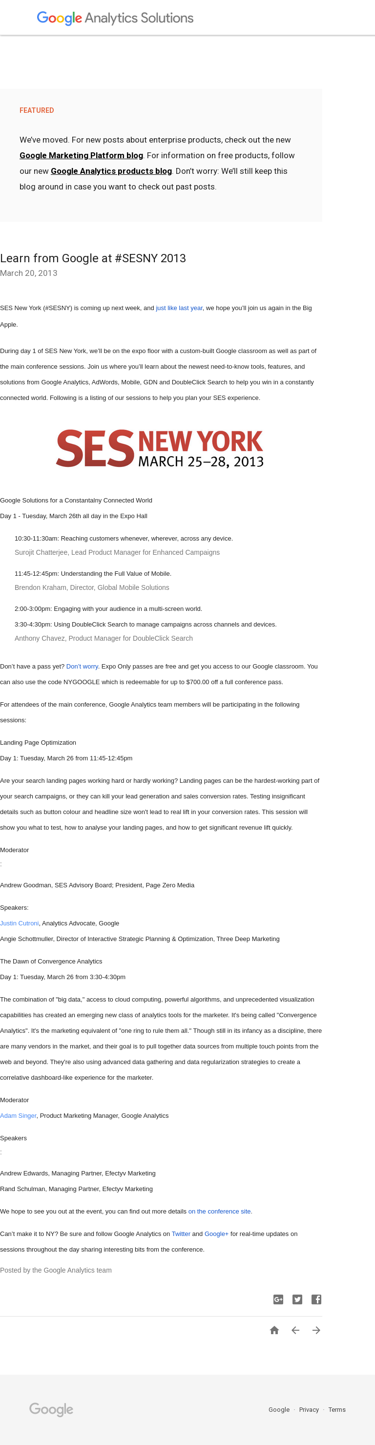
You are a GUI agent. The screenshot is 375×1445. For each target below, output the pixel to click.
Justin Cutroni (19, 923)
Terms (337, 1409)
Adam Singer (18, 1115)
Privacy (309, 1409)
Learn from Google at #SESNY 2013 (93, 258)
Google (280, 1409)
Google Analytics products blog (111, 171)
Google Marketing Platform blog (81, 155)
